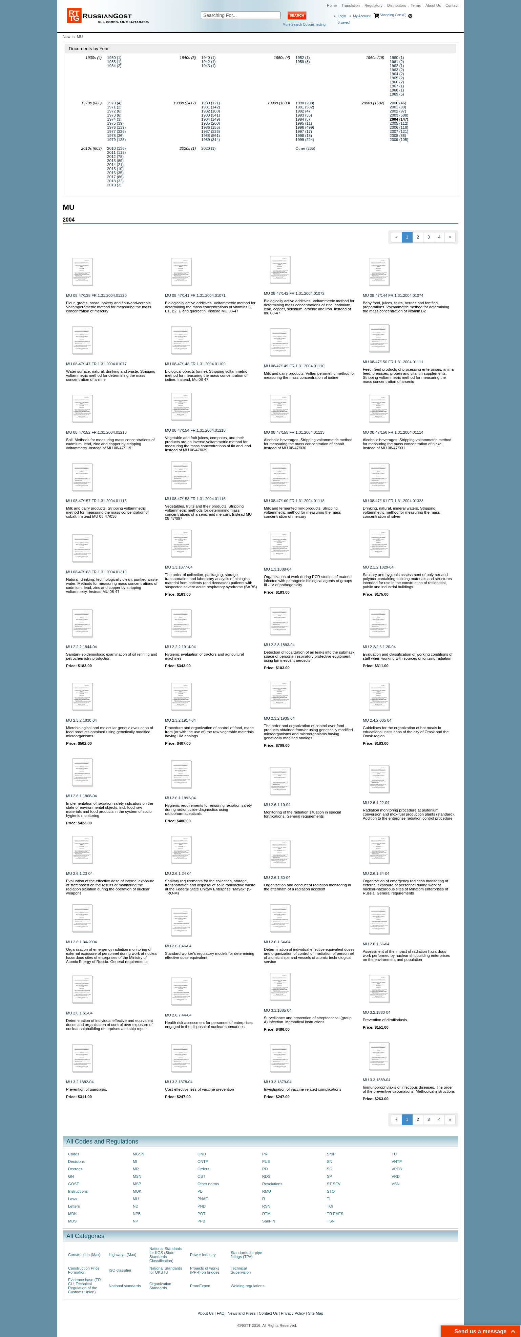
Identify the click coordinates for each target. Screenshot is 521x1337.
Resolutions (272, 1184)
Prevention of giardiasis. (86, 1089)
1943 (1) (208, 66)
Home (332, 5)
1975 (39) (115, 123)
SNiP (331, 1154)
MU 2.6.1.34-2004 (81, 942)
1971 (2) (114, 107)
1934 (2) (114, 66)
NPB (137, 1214)
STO (331, 1191)
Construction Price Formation (84, 1270)
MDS (72, 1221)
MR (136, 1169)
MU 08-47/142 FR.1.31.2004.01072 (294, 293)
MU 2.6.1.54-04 (277, 942)
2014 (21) (115, 165)
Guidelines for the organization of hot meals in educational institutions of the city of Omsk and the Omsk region (406, 732)
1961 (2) (397, 62)
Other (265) (305, 148)
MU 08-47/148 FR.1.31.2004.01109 (195, 364)
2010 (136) (116, 148)
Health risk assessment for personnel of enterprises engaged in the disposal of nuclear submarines (209, 1025)
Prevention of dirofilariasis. (385, 1020)
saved (344, 22)
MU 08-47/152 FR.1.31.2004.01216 (96, 432)
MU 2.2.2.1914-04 (180, 647)
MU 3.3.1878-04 (178, 1082)
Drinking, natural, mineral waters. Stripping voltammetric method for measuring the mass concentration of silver (401, 512)
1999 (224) (304, 140)
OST (201, 1176)
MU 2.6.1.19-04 (277, 805)
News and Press (242, 1313)
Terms (416, 5)
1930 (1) (114, 58)
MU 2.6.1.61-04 (79, 1013)
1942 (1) (208, 62)
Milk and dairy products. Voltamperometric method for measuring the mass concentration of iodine (309, 375)
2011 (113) (116, 152)
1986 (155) (210, 127)
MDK (72, 1214)
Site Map (315, 1313)
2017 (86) (115, 177)
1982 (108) (210, 111)
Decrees (75, 1169)
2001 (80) (398, 107)
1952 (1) (302, 58)
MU (136, 1199)
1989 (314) (210, 140)
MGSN (138, 1154)
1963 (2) (397, 70)
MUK (137, 1191)
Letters (74, 1206)
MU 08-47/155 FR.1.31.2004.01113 (294, 432)
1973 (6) (114, 115)
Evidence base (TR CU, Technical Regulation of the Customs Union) (84, 1286)
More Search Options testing (304, 24)
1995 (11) (303, 123)
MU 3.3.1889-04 (376, 1080)
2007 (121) (399, 131)
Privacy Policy (293, 1313)
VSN (395, 1184)
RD (265, 1169)
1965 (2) (397, 78)
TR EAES (335, 1214)
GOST (73, 1184)
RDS (266, 1176)
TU (394, 1154)
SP (329, 1176)
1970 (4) (114, 103)
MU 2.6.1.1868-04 (81, 796)
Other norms (208, 1184)
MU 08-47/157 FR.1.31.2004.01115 (96, 501)
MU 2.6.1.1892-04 (180, 798)
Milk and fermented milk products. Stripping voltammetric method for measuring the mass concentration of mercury (302, 512)
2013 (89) (115, 161)
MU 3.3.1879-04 (277, 1082)
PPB (201, 1221)
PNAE (202, 1199)
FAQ (221, 1313)
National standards (125, 1286)
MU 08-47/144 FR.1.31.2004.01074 (393, 295)
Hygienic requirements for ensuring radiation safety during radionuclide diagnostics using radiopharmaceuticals (208, 809)
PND (201, 1206)
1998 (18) (303, 135)
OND (201, 1154)
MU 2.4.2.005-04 (377, 720)
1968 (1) (397, 90)
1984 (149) (210, 119)
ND (135, 1206)
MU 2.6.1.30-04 (277, 878)
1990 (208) (304, 103)
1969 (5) (397, 94)
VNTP (397, 1161)
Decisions (76, 1161)
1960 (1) (397, 58)
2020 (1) (208, 148)
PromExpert (200, 1286)
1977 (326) (116, 131)
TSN (331, 1221)
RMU (266, 1191)
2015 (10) (115, 169)
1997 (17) (303, 131)
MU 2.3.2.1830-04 (81, 720)
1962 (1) (397, 66)
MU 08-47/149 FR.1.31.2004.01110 (294, 366)
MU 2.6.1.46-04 (178, 946)
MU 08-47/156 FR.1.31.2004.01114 (393, 432)
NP (135, 1221)
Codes (73, 1154)
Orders (203, 1169)
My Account (362, 16)
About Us (433, 5)
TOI (330, 1206)
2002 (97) (398, 111)
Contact (451, 5)
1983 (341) (210, 115)
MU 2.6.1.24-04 (178, 873)
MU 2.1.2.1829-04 (378, 567)
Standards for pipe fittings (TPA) (246, 1255)
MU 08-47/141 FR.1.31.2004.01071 (195, 295)
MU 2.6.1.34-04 (376, 873)
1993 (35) (303, 115)
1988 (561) (210, 135)
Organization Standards (160, 1286)
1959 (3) (302, 62)
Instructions (78, 1191)
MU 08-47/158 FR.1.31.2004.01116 (195, 499)
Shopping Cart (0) (393, 15)
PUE (266, 1161)
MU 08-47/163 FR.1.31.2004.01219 (96, 572)
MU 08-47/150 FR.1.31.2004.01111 (393, 362)
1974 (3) (114, 119)
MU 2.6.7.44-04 (178, 1015)
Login (342, 16)
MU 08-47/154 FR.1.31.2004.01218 (195, 430)
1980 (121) (210, 103)
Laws (72, 1199)
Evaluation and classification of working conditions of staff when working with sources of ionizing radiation (408, 656)
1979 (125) (116, 140)
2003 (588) (399, 115)
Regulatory (373, 5)
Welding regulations (248, 1286)
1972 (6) (114, 111)
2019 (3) (114, 185)
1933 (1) (114, 62)
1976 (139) (116, 127)
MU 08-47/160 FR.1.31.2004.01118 (294, 501)
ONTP (202, 1161)
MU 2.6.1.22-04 (376, 803)
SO (329, 1169)
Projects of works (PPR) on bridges (205, 1270)
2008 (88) (398, 135)
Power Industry (203, 1255)
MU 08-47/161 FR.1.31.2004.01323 (393, 501)
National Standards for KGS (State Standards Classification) (165, 1255)
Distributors (396, 5)
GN (71, 1176)
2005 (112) (399, 123)
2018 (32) (115, 181)
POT (201, 1214)
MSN (137, 1176)
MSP (137, 1184)
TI (328, 1199)
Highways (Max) (122, 1255)
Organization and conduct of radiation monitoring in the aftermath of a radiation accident (307, 887)
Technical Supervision (241, 1270)
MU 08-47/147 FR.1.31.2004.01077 (96, 364)
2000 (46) (398, 103)
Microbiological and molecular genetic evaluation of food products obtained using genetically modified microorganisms (109, 732)
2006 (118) (399, 127)
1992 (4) (302, 111)
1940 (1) (208, 58)
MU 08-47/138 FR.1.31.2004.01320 (96, 295)
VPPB (397, 1169)
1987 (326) (210, 131)
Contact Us (268, 1313)
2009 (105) (399, 140)
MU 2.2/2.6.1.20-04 (379, 647)
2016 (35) (115, 173)
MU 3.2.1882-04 (79, 1082)
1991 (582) (304, 107)
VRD (396, 1176)
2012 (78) (115, 157)
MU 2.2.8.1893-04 (279, 645)
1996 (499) (304, 127)
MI (135, 1161)
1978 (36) (115, 135)
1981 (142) (210, 107)
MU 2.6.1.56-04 (376, 944)
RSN (266, 1206)
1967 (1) (397, 86)
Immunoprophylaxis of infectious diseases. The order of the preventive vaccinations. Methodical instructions (409, 1089)
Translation (350, 5)
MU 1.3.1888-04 (277, 569)
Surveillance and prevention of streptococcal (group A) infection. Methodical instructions (308, 1020)
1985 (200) (210, 123)
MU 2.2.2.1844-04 (81, 647)
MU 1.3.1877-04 (178, 567)
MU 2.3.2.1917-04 (180, 720)
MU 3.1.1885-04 (277, 1010)
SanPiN (268, 1221)
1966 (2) (397, 82)
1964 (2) (397, 74)
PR (265, 1154)
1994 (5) (302, 119)
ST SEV (333, 1184)
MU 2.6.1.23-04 (79, 873)
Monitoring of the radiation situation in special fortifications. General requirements (302, 814)
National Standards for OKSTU (165, 1270)
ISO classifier (120, 1270)
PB (200, 1191)
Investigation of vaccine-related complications (302, 1089)
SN (329, 1161)
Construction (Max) (84, 1255)
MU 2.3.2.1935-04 (279, 718)
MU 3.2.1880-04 (376, 1012)
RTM (266, 1214)
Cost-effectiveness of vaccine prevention (199, 1089)
